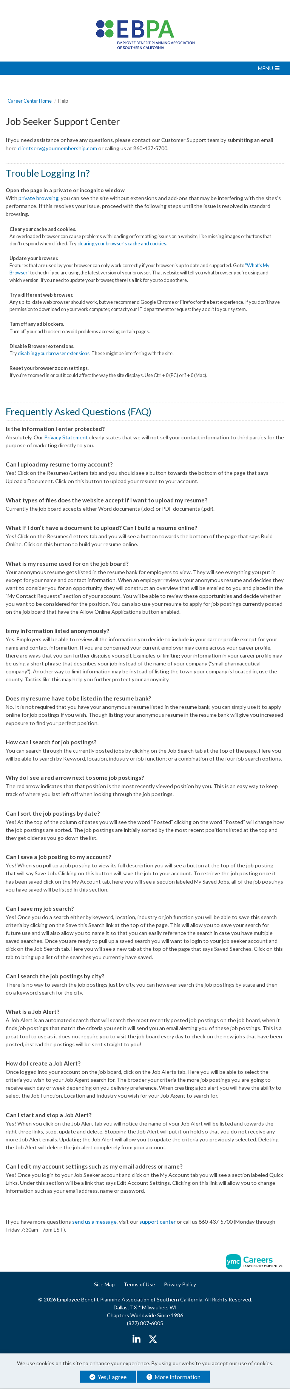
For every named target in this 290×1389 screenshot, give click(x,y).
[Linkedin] (137, 1339)
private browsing (39, 198)
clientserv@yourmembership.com (57, 148)
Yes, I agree (107, 1377)
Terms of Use (139, 1284)
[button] (145, 68)
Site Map (104, 1284)
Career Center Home (30, 101)
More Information (174, 1377)
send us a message (94, 1221)
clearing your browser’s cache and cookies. (122, 243)
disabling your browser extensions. (54, 353)
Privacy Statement (66, 437)
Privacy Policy (180, 1284)
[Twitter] (153, 1339)
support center (157, 1221)
